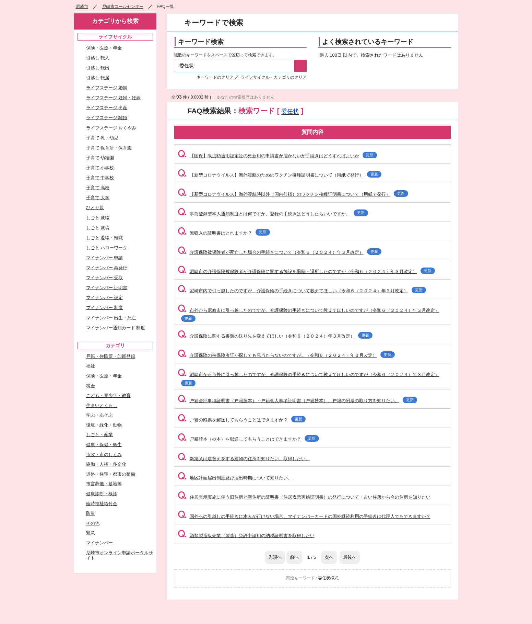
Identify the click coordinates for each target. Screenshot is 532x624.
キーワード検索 (201, 41)
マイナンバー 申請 (104, 257)
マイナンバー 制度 (104, 307)
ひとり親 (95, 207)
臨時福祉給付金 (101, 503)
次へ (328, 557)
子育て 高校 (98, 187)
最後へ (349, 557)
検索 (300, 66)
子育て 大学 (98, 197)
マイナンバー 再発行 (107, 267)
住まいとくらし (101, 405)
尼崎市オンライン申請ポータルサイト (119, 555)
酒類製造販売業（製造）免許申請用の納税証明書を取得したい (246, 535)
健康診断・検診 (101, 493)
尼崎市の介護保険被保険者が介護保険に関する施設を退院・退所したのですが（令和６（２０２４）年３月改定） (306, 271)
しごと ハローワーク (107, 247)
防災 (90, 513)
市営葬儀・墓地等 (104, 483)
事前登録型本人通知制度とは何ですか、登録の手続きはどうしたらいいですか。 (273, 213)
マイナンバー (99, 542)
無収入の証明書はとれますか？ (224, 233)
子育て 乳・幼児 (102, 137)
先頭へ (275, 557)
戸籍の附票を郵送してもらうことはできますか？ (242, 419)
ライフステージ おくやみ (111, 128)
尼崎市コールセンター (122, 6)
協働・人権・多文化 (106, 464)
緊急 (90, 532)
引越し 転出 (98, 67)
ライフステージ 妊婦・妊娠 (113, 97)
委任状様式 (328, 578)
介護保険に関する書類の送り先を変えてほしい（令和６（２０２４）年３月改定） (275, 336)
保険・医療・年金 (104, 47)
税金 (90, 385)
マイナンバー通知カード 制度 (115, 327)
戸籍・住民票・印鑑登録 (110, 356)
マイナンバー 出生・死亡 (111, 317)
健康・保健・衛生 (104, 444)
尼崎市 (82, 6)
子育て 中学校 (100, 177)
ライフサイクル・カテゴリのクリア (274, 77)
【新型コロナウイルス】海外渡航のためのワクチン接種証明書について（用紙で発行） (279, 175)
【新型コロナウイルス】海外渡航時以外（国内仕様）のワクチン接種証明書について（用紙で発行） (293, 194)
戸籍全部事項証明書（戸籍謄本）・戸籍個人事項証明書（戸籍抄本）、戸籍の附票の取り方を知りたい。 (297, 400)
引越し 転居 (98, 77)
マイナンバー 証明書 (107, 287)
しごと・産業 (99, 434)
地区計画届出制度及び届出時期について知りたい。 (235, 477)
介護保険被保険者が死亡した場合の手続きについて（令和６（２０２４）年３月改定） (279, 252)
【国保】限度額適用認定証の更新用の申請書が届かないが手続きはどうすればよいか (277, 155)
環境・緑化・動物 (104, 425)
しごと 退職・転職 (104, 237)
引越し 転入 (98, 57)
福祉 (90, 365)
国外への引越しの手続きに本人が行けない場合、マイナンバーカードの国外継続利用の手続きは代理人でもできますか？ (304, 516)
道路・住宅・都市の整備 (110, 474)
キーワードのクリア (215, 77)
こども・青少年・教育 (108, 395)
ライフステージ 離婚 (107, 117)
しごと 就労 (98, 227)
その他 (92, 523)
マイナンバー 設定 (104, 297)
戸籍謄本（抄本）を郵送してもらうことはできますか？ (248, 439)
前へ (294, 557)
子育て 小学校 (100, 167)
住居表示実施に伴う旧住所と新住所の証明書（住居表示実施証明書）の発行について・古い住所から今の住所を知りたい (304, 497)
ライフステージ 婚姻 (107, 87)
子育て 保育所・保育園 (109, 147)
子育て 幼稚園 (100, 157)
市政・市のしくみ (104, 454)
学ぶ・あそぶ (99, 415)
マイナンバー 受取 (104, 277)
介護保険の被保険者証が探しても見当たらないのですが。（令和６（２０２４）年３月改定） (286, 355)
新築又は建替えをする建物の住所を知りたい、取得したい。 (244, 458)
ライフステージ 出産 (107, 107)
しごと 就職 (98, 217)
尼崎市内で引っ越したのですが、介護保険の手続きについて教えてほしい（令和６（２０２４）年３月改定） (302, 290)
